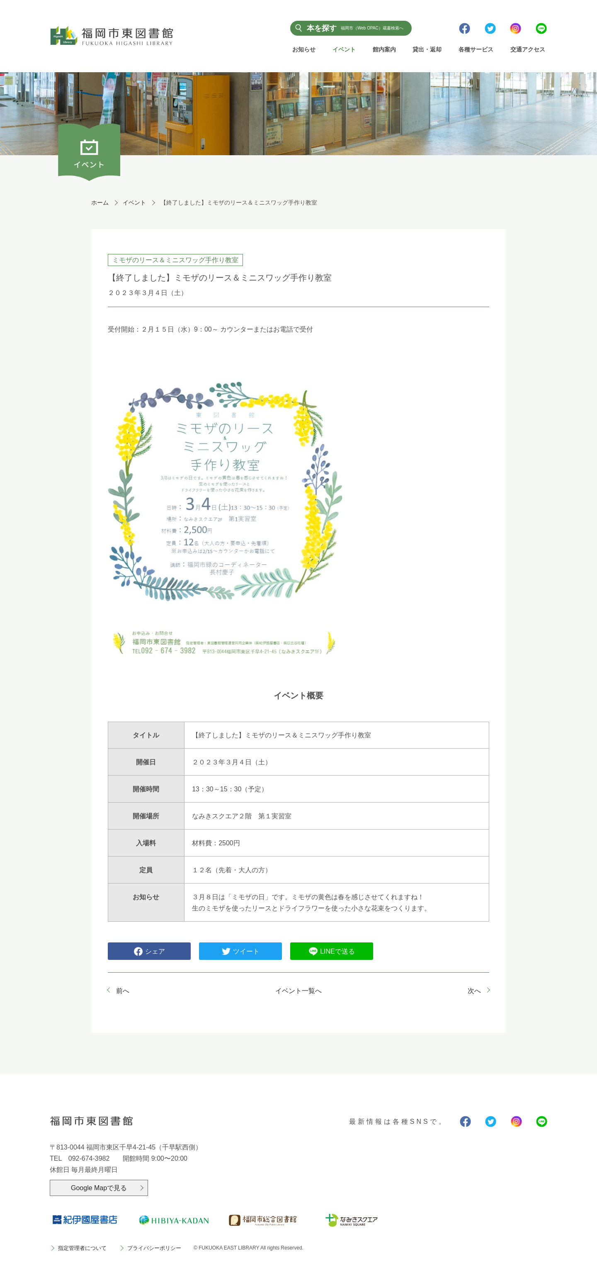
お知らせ (303, 49)
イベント (344, 49)
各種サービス (476, 49)
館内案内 (384, 49)
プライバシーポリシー (154, 1248)
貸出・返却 (427, 49)
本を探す (355, 28)
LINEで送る (331, 952)
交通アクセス (527, 49)
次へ (474, 991)
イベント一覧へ (298, 991)
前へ (122, 991)
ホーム (100, 203)
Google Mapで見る (99, 1187)
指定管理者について (82, 1248)
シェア (149, 952)
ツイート (240, 952)
